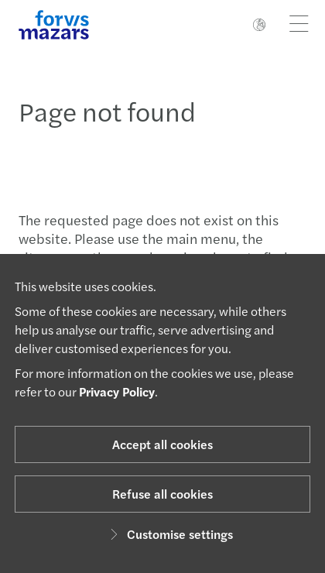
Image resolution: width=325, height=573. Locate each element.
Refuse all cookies (162, 494)
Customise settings (169, 534)
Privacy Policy (117, 391)
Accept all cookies (162, 444)
